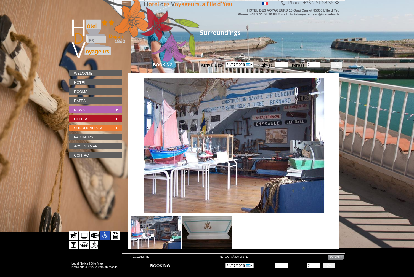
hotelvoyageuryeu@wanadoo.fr (314, 14)
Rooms (80, 92)
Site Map (97, 263)
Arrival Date (212, 65)
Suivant (335, 256)
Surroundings (89, 128)
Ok (336, 65)
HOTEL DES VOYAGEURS (267, 10)
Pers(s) (298, 65)
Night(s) (264, 65)
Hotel (80, 82)
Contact (82, 155)
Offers (81, 119)
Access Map (85, 146)
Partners (83, 137)
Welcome (83, 73)
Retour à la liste (233, 256)
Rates (80, 101)
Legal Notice (79, 263)
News (79, 110)
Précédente (138, 256)
